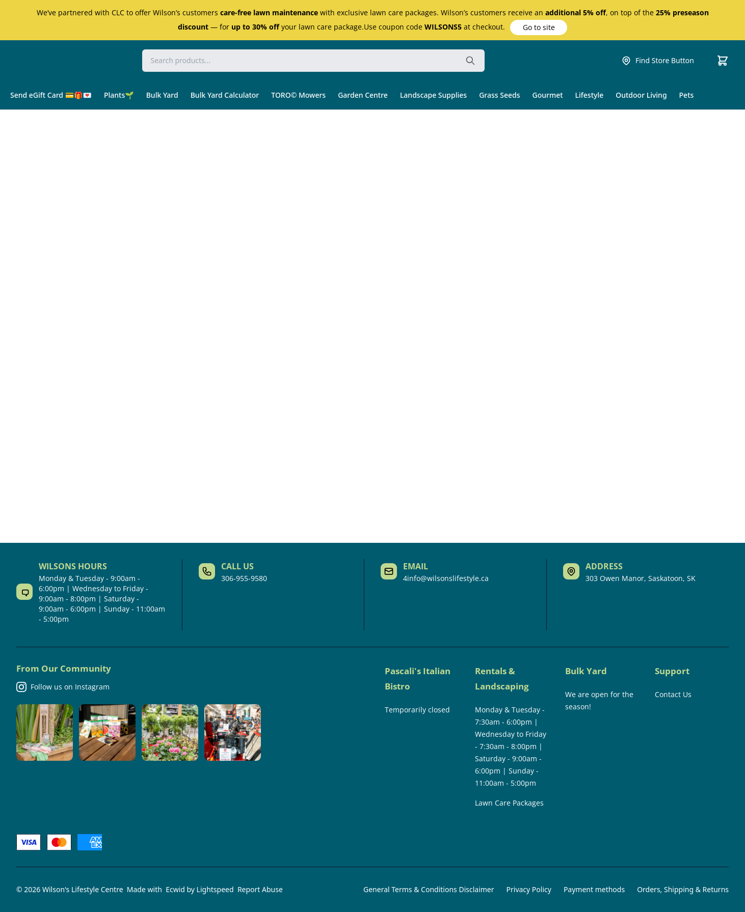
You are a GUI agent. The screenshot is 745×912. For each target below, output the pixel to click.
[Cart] (722, 60)
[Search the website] (470, 60)
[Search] (313, 60)
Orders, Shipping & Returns (683, 889)
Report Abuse (260, 889)
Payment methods (594, 889)
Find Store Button (657, 61)
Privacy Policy (529, 889)
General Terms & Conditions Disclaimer (428, 889)
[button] (538, 27)
